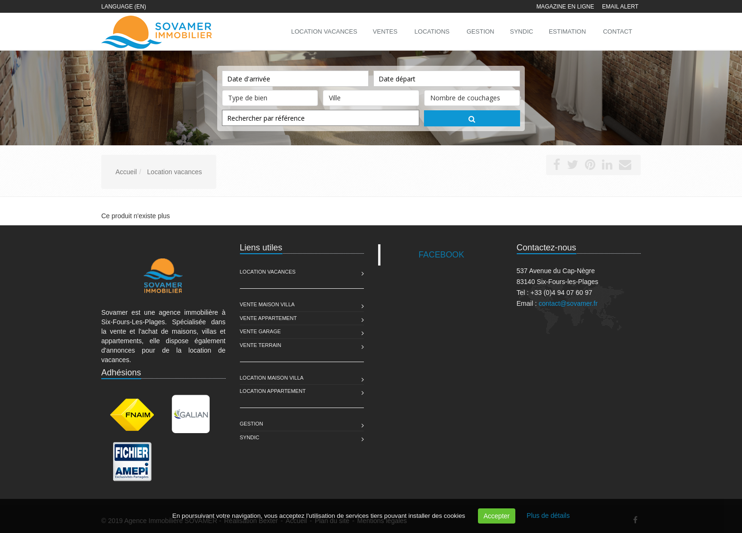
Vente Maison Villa (267, 304)
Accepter (497, 516)
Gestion (252, 423)
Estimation (567, 31)
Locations (432, 31)
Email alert (620, 6)
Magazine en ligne (565, 6)
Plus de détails (548, 515)
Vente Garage (260, 331)
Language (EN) (123, 6)
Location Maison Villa (272, 378)
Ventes (385, 31)
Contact (617, 31)
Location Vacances (268, 272)
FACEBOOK (441, 254)
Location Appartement (273, 391)
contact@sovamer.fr (568, 303)
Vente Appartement (268, 318)
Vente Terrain (261, 345)
